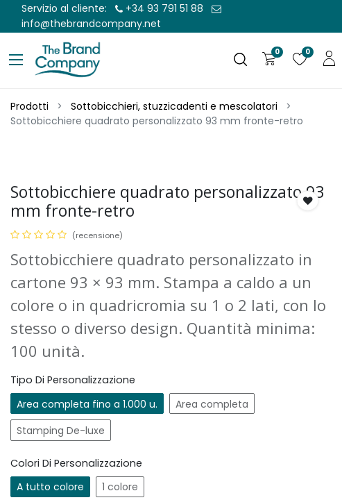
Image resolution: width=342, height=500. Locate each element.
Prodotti (29, 106)
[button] (308, 200)
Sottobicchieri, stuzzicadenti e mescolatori (174, 106)
